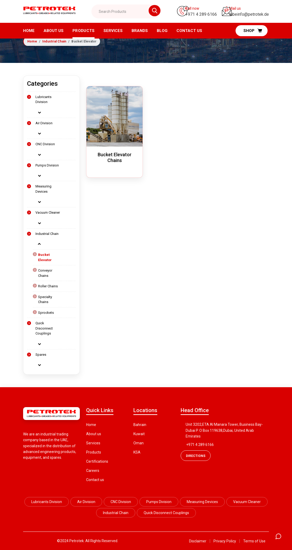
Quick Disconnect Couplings (44, 328)
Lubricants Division (43, 99)
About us (54, 30)
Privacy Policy (224, 541)
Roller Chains (48, 286)
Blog (162, 30)
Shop (252, 30)
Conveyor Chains (45, 273)
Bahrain (139, 425)
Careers (92, 470)
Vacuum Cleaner (47, 212)
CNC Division (45, 144)
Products (83, 30)
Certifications (97, 461)
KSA (136, 452)
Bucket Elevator (45, 257)
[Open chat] (278, 536)
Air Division (44, 123)
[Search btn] (148, 11)
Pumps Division (47, 165)
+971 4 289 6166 (200, 445)
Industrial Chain (54, 41)
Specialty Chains (45, 299)
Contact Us (189, 30)
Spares (40, 355)
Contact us (95, 480)
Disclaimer (197, 541)
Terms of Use (254, 541)
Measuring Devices (43, 188)
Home (29, 30)
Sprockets (46, 313)
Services (113, 30)
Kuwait (139, 434)
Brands (140, 30)
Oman (138, 443)
